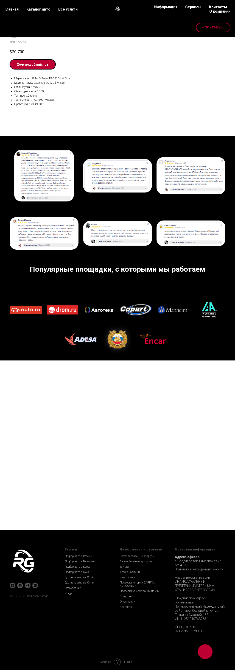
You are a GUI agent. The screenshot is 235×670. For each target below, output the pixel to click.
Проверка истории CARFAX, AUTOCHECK (137, 584)
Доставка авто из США (79, 577)
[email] (20, 585)
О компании (127, 601)
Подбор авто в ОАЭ (77, 572)
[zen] (12, 585)
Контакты (126, 607)
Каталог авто (128, 577)
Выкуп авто (127, 596)
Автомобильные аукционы (136, 561)
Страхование (73, 588)
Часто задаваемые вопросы (137, 556)
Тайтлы (124, 566)
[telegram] (28, 585)
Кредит (69, 593)
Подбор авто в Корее (77, 566)
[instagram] (35, 585)
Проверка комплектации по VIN (139, 591)
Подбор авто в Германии (80, 561)
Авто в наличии (130, 572)
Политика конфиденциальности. (199, 569)
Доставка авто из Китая (80, 582)
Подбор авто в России (78, 556)
